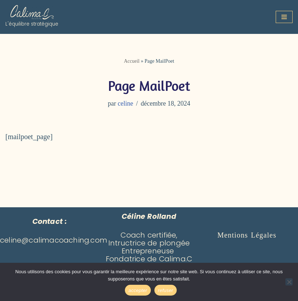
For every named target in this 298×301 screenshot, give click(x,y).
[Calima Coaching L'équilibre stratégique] (31, 17)
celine (125, 103)
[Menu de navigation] (284, 17)
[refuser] (289, 281)
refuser (165, 290)
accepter (137, 290)
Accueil (132, 61)
